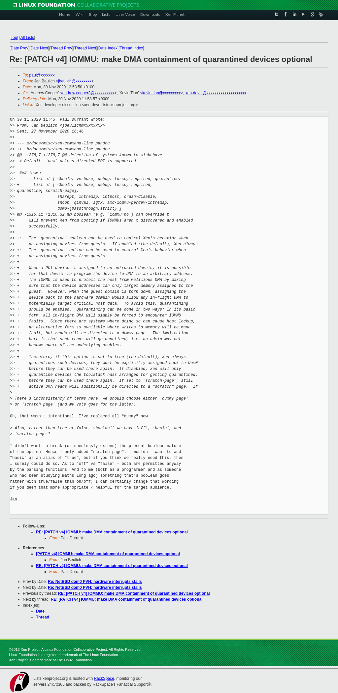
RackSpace (104, 678)
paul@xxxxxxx (42, 75)
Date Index (108, 48)
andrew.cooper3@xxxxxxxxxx (88, 93)
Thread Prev (61, 48)
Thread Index (131, 48)
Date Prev (19, 48)
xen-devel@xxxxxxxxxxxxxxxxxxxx (215, 93)
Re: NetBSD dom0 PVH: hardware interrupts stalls (95, 581)
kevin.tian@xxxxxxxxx (161, 93)
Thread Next (85, 48)
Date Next (39, 48)
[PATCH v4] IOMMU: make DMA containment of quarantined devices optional (108, 554)
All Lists (27, 37)
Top (14, 37)
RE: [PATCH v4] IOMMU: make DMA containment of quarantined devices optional (112, 532)
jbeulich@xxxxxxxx (74, 81)
